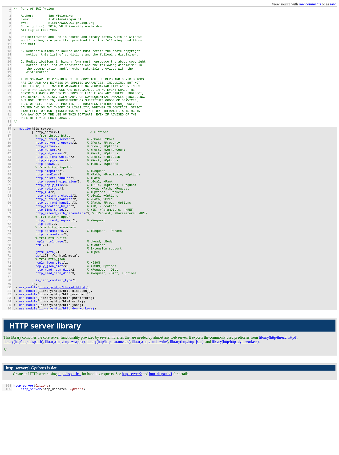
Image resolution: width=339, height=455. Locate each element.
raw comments (310, 4)
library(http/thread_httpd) (278, 398)
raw (333, 4)
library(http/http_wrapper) (65, 402)
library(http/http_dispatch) (23, 402)
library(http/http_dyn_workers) (235, 402)
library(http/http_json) (186, 402)
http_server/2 (132, 434)
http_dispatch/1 (69, 434)
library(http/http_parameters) (108, 402)
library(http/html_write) (150, 402)
